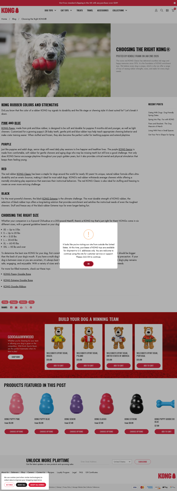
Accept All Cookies (37, 485)
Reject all (21, 485)
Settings (9, 485)
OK (88, 263)
